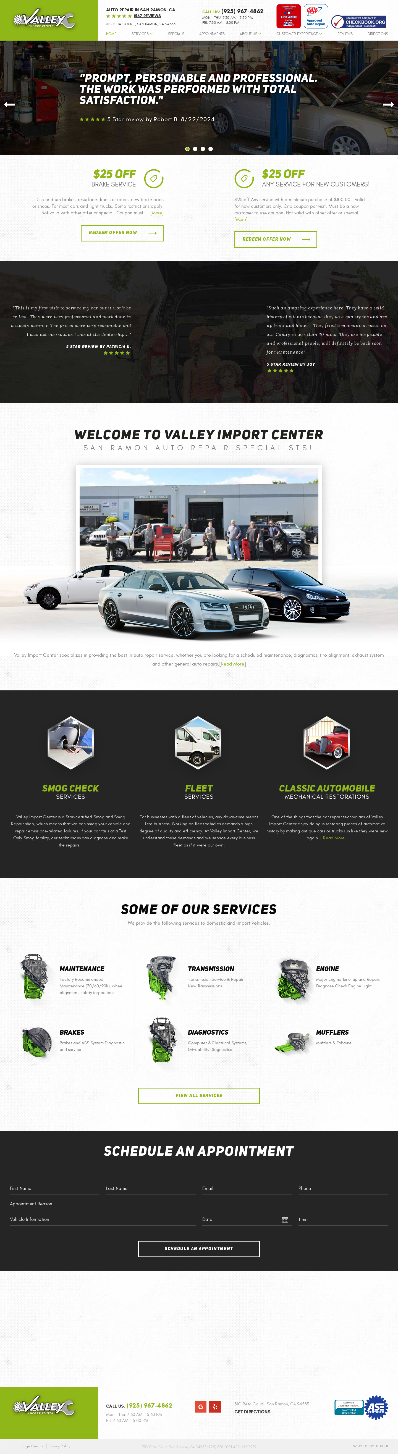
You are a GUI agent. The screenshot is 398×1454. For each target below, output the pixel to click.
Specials (176, 34)
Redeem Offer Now (113, 233)
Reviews (345, 34)
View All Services (199, 1096)
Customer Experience (297, 34)
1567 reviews (147, 15)
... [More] (153, 213)
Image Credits (31, 1446)
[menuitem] (111, 35)
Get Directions (252, 1412)
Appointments (212, 34)
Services (140, 34)
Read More (232, 664)
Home (111, 34)
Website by (370, 1446)
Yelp (215, 1407)
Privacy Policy (59, 1446)
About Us (248, 34)
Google (200, 1407)
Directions (378, 34)
